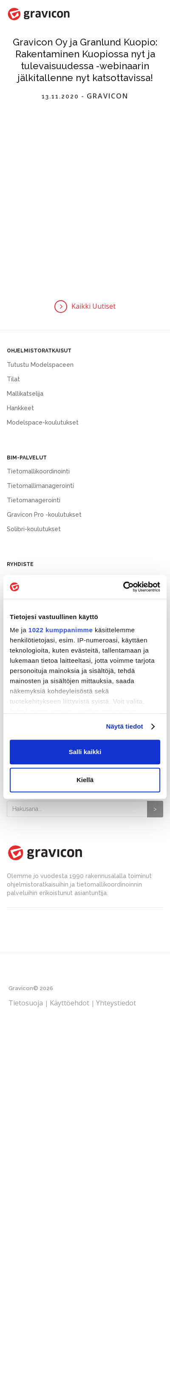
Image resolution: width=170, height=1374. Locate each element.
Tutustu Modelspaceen (40, 364)
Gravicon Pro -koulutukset (44, 514)
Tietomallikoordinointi (38, 471)
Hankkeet (20, 408)
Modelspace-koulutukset (43, 422)
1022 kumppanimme (60, 630)
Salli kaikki (85, 751)
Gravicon (107, 96)
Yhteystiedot (116, 1003)
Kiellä (85, 779)
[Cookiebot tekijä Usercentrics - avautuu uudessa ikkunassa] (123, 586)
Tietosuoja (26, 1003)
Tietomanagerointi (33, 500)
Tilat (13, 379)
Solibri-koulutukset (34, 529)
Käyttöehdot (69, 1003)
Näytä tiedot (124, 726)
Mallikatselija (25, 393)
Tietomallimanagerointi (40, 485)
